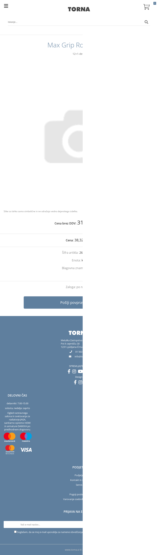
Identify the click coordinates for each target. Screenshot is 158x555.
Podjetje (79, 475)
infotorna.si (82, 356)
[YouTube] (81, 372)
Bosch (92, 268)
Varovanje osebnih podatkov (79, 499)
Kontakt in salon (79, 480)
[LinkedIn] (87, 372)
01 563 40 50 (82, 351)
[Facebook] (70, 372)
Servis (79, 484)
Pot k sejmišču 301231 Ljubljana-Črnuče (73, 345)
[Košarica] (146, 6)
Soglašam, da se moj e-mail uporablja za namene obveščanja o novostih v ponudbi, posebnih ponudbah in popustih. (80, 532)
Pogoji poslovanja (79, 494)
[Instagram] (75, 372)
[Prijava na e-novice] (150, 524)
